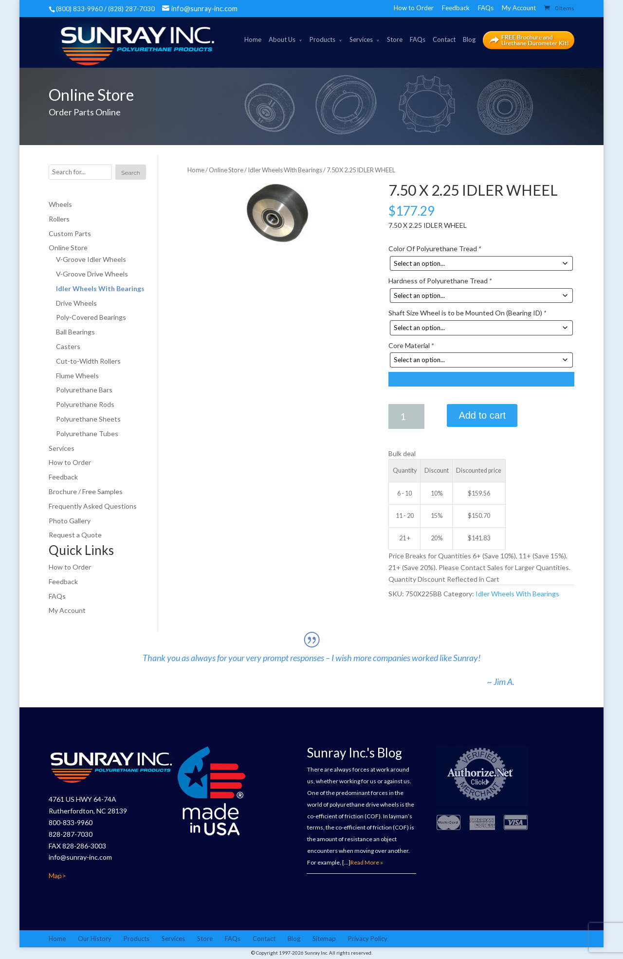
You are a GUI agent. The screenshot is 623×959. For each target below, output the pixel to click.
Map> (57, 875)
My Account (519, 8)
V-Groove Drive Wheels (92, 274)
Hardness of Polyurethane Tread (440, 281)
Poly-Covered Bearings (91, 317)
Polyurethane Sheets (88, 419)
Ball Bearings (75, 332)
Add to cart (482, 415)
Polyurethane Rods (85, 404)
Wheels (60, 204)
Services (361, 39)
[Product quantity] (406, 416)
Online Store (226, 170)
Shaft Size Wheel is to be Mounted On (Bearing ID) (467, 313)
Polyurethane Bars (84, 390)
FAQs (486, 8)
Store (395, 39)
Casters (68, 346)
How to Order (414, 8)
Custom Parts (70, 233)
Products (322, 39)
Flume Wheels (77, 375)
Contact (444, 39)
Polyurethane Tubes (87, 433)
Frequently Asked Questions (93, 506)
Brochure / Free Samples (86, 491)
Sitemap (324, 938)
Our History (94, 938)
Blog (469, 39)
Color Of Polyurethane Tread (434, 248)
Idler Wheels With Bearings (285, 170)
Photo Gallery (70, 520)
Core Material (411, 345)
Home (252, 39)
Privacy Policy (367, 938)
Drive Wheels (76, 303)
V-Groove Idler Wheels (91, 259)
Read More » (366, 862)
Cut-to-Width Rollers (88, 361)
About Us (282, 39)
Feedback (456, 8)
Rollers (59, 219)
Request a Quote (75, 535)
